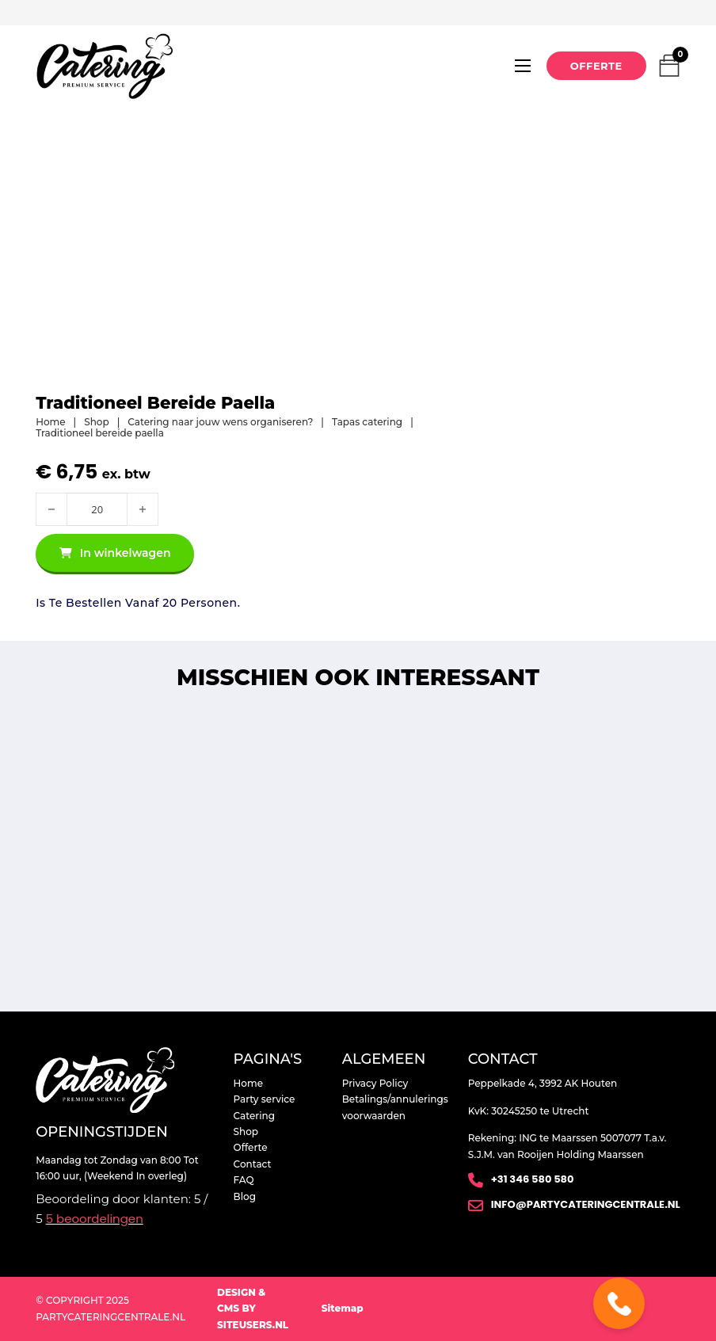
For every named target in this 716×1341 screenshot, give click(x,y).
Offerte (596, 65)
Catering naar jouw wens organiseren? (220, 422)
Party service (264, 1099)
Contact (253, 1164)
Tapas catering (367, 422)
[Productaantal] (97, 509)
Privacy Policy (375, 1083)
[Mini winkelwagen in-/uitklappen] (669, 66)
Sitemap (343, 1308)
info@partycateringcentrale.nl (585, 1204)
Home (50, 422)
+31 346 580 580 (532, 1179)
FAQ (244, 1180)
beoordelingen (94, 1218)
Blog (245, 1196)
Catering (254, 1116)
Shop (96, 422)
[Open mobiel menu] (523, 65)
